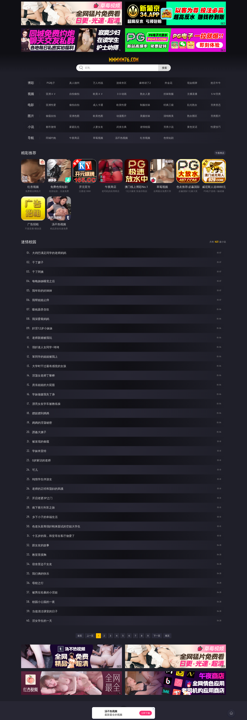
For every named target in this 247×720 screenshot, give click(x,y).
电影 (31, 105)
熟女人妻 (145, 94)
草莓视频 (98, 138)
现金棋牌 (192, 83)
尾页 (167, 635)
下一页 (157, 635)
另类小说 (169, 127)
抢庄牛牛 (216, 83)
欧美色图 (98, 116)
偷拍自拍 (74, 105)
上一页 (90, 635)
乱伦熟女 (192, 105)
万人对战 (98, 83)
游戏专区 (121, 83)
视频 (31, 94)
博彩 (31, 83)
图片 (31, 116)
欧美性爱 (121, 105)
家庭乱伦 (74, 127)
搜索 (164, 67)
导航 (31, 138)
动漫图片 (121, 116)
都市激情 (51, 127)
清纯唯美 (169, 116)
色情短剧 (169, 138)
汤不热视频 (121, 138)
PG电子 (51, 83)
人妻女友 (98, 127)
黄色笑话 (192, 127)
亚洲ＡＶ (51, 94)
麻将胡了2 (145, 83)
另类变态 (216, 105)
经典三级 (169, 105)
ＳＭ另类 (216, 94)
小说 (31, 127)
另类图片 (216, 116)
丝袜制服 (169, 94)
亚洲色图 (74, 116)
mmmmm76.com (123, 60)
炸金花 (168, 83)
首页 (80, 635)
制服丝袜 (145, 105)
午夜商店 (74, 138)
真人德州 (74, 83)
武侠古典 (121, 127)
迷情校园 (145, 127)
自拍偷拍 (74, 94)
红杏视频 (145, 138)
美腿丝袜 (145, 116)
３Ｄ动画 (121, 94)
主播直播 (192, 94)
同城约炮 (51, 138)
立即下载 (145, 713)
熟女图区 (192, 116)
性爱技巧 (216, 127)
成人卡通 (98, 105)
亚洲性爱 (51, 105)
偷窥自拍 (51, 116)
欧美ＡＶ (98, 94)
